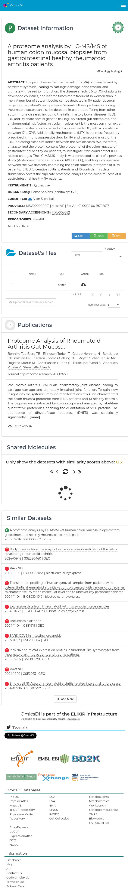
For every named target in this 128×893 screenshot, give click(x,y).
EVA (52, 801)
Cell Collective (59, 818)
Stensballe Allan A (37, 367)
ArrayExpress (19, 827)
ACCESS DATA (18, 226)
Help (9, 864)
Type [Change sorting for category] (61, 274)
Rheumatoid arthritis (25, 621)
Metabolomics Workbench (99, 803)
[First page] (92, 294)
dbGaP (14, 831)
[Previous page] (101, 294)
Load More (65, 699)
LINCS (53, 809)
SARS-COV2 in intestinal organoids (35, 636)
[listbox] (113, 257)
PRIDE (14, 796)
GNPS (93, 814)
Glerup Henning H (86, 354)
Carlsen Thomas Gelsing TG (55, 358)
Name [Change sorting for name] (32, 274)
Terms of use (15, 881)
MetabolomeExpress (103, 809)
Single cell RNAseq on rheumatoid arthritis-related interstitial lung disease (65, 683)
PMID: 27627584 (20, 426)
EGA (52, 796)
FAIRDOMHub (99, 822)
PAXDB (54, 814)
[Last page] (118, 294)
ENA (52, 805)
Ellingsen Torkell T (57, 354)
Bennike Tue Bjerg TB (24, 354)
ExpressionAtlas (21, 836)
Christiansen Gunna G (54, 363)
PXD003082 (61, 212)
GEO (13, 840)
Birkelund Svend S (87, 363)
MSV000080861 (37, 206)
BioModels (96, 818)
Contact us (14, 873)
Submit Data (15, 886)
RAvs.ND (16, 568)
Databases (13, 860)
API (8, 868)
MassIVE (15, 805)
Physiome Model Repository (21, 816)
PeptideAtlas (19, 801)
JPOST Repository (22, 809)
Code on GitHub (17, 877)
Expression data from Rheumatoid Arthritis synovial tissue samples (59, 606)
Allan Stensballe (42, 199)
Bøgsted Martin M (22, 363)
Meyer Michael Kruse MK (97, 358)
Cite (81, 236)
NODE (14, 844)
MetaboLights (99, 796)
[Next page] (109, 294)
